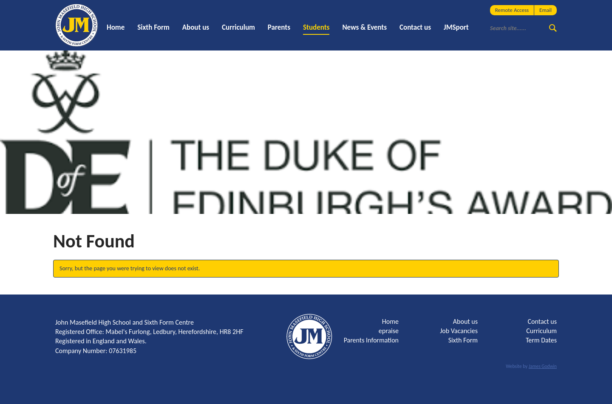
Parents (279, 27)
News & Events (364, 27)
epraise (389, 331)
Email (545, 10)
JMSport (456, 27)
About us (195, 27)
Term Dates (541, 340)
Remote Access (512, 10)
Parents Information (371, 340)
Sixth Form (153, 27)
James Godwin (543, 366)
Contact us (415, 27)
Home (116, 27)
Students (316, 27)
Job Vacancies (459, 331)
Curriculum (238, 27)
